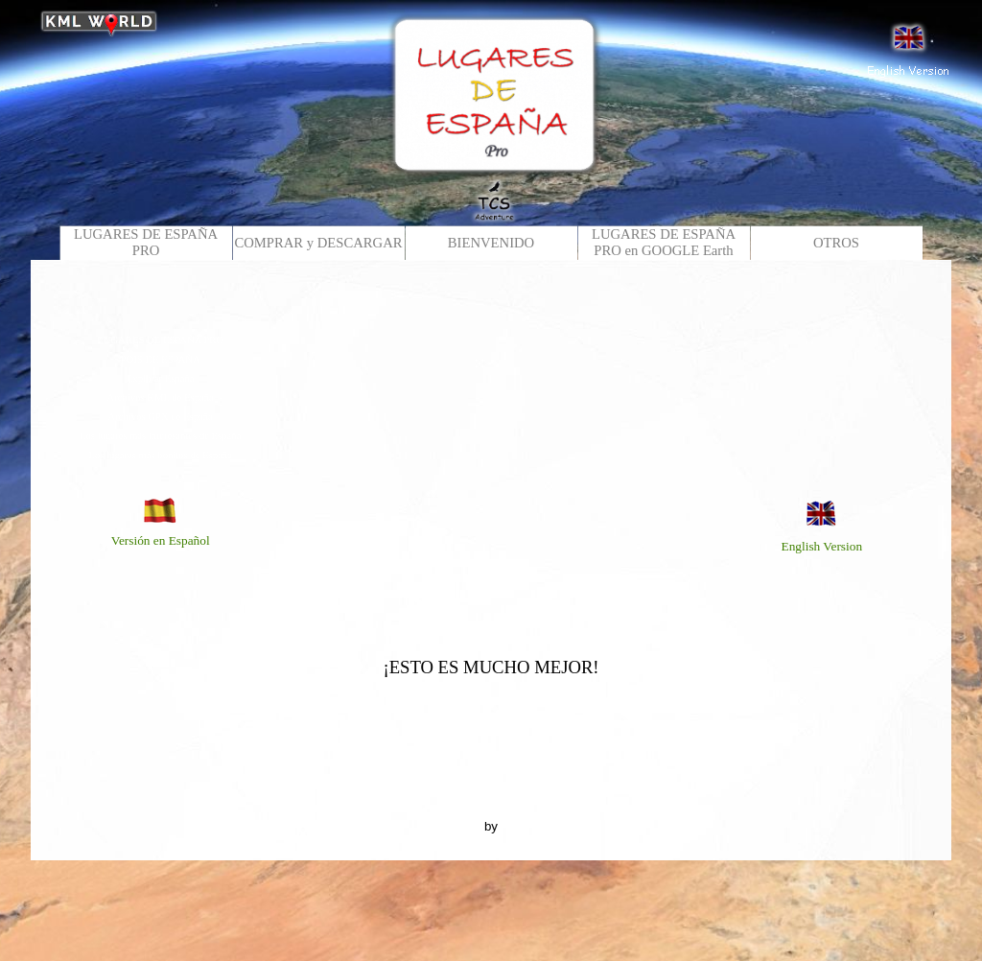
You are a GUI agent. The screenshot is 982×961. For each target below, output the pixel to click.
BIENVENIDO (491, 242)
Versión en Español (160, 540)
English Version (822, 546)
